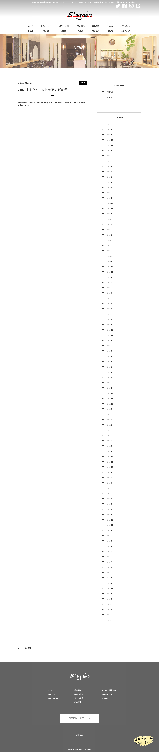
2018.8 (109, 604)
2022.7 (109, 356)
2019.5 (109, 557)
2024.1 (109, 261)
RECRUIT (95, 28)
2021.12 (110, 393)
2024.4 (109, 246)
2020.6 (109, 488)
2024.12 (110, 203)
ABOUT (46, 28)
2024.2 (109, 256)
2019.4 (109, 562)
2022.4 (109, 372)
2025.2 (109, 193)
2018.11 (110, 588)
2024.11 (110, 209)
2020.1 (109, 515)
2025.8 (109, 161)
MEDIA (109, 97)
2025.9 (109, 156)
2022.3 (109, 377)
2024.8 (109, 224)
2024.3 (109, 251)
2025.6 (109, 172)
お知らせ (110, 92)
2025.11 (110, 145)
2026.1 (109, 135)
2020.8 (109, 478)
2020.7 (109, 483)
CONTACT (125, 28)
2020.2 (109, 509)
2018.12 (110, 583)
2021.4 (109, 435)
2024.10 (110, 214)
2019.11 (110, 525)
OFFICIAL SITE (79, 718)
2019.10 (110, 530)
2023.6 (109, 298)
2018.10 (110, 594)
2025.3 (109, 187)
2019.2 (109, 573)
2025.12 (110, 140)
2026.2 (109, 129)
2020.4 (109, 499)
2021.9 (109, 409)
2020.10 (110, 467)
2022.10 (110, 341)
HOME (30, 28)
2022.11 (110, 335)
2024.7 (109, 230)
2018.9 (109, 599)
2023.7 (109, 293)
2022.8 (109, 351)
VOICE (63, 28)
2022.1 (109, 388)
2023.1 (109, 325)
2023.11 (110, 272)
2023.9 (109, 283)
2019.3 (109, 567)
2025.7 (109, 166)
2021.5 (109, 430)
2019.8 (109, 541)
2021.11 (110, 399)
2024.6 (109, 235)
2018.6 (109, 615)
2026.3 (109, 124)
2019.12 (110, 520)
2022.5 (109, 367)
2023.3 (109, 314)
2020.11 (110, 462)
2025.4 (109, 182)
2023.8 (109, 288)
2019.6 (109, 551)
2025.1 (109, 198)
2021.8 (109, 414)
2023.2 (109, 319)
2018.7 (109, 610)
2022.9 (109, 346)
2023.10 (110, 277)
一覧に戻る (25, 648)
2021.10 (110, 404)
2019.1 (109, 578)
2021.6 (109, 425)
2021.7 (109, 420)
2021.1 (109, 451)
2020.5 (109, 493)
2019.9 (109, 536)
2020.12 (110, 457)
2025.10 (110, 151)
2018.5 (109, 620)
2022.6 (109, 362)
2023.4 (109, 309)
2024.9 (109, 219)
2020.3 (109, 504)
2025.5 (109, 177)
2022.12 (110, 330)
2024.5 (109, 240)
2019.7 (109, 546)
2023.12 (110, 267)
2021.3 (109, 441)
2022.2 (109, 383)
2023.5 (109, 304)
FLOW (80, 28)
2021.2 (109, 446)
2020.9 (109, 472)
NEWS (110, 28)
